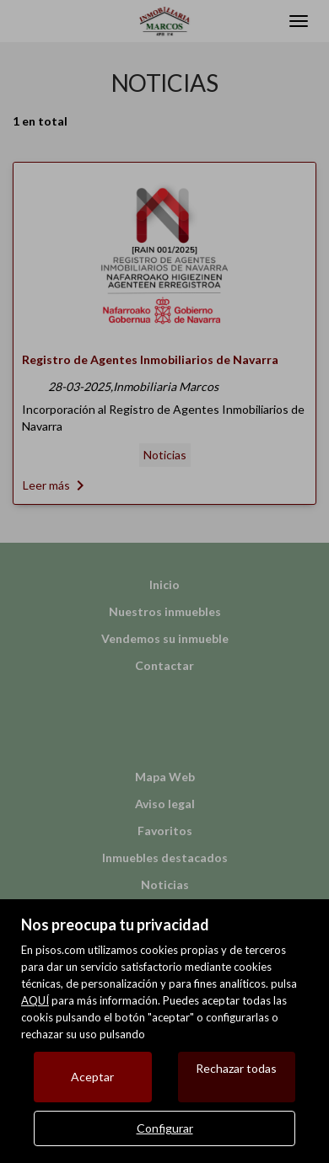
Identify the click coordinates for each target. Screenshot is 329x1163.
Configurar (165, 1128)
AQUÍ (35, 1000)
